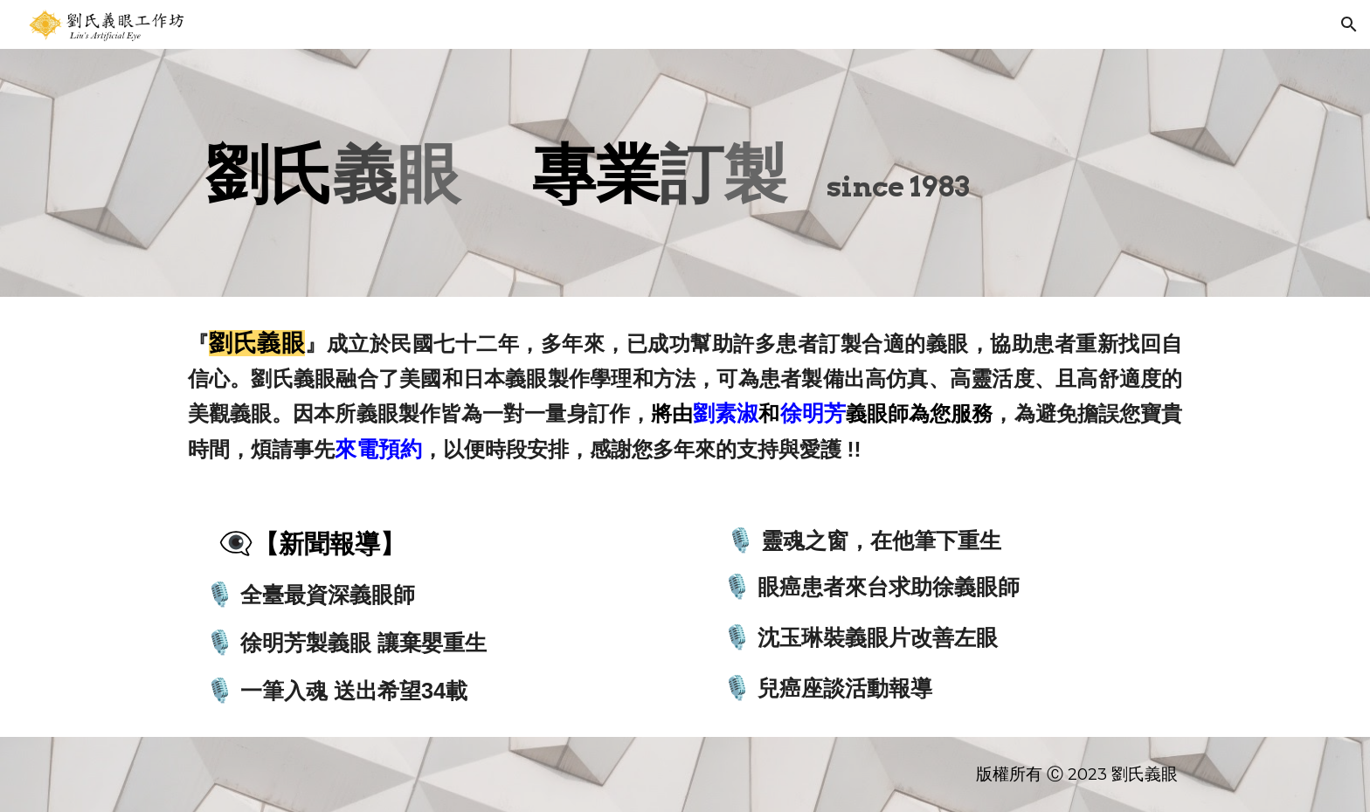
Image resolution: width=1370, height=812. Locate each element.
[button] (1349, 24)
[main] (685, 173)
